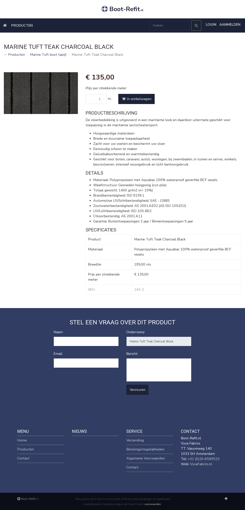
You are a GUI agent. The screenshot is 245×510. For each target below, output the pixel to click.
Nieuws (79, 431)
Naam (58, 332)
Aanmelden (229, 24)
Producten (22, 25)
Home (22, 440)
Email (58, 353)
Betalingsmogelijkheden (145, 449)
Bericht (132, 353)
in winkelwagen (136, 99)
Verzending (135, 440)
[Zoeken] (169, 25)
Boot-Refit (123, 9)
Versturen (137, 389)
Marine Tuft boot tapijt (48, 54)
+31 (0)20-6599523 (204, 459)
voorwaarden (153, 504)
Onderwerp (135, 332)
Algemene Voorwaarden (145, 458)
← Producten (14, 54)
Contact (23, 458)
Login (211, 24)
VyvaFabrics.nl (201, 464)
